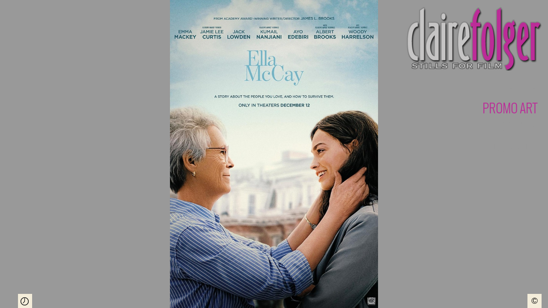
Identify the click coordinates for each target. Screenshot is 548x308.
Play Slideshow (25, 301)
